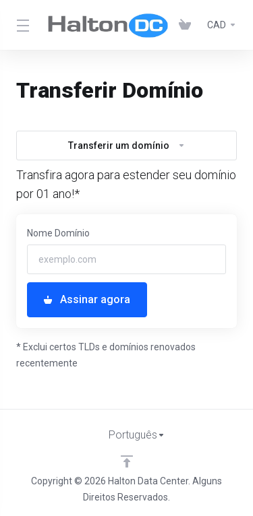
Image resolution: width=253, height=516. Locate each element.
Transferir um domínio (127, 145)
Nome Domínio (58, 233)
